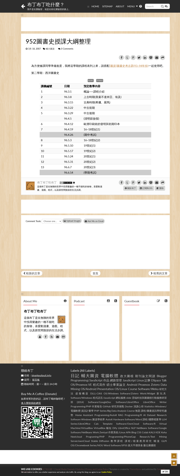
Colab (145, 432)
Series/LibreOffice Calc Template (91, 423)
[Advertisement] (95, 24)
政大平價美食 (135, 445)
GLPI (164, 440)
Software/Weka (148, 389)
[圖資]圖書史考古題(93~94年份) (128, 65)
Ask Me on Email (95, 221)
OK (165, 471)
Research (162, 415)
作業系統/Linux (116, 432)
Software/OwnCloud (127, 423)
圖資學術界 (98, 419)
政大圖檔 (127, 376)
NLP (133, 427)
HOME (95, 6)
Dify (114, 427)
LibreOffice (124, 427)
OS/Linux (121, 389)
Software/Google (157, 427)
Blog (133, 432)
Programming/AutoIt (105, 415)
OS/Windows (111, 393)
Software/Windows (81, 397)
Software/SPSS (119, 445)
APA (128, 432)
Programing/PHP (95, 436)
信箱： (36, 375)
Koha (164, 432)
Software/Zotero (129, 393)
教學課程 (117, 440)
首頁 (95, 273)
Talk (164, 380)
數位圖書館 (149, 445)
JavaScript (129, 380)
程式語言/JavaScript (104, 397)
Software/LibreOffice (127, 402)
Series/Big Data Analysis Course (117, 410)
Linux (140, 380)
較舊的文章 (159, 273)
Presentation (105, 389)
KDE (158, 432)
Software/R (149, 423)
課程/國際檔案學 (152, 419)
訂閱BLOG (146, 188)
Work (96, 432)
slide (128, 397)
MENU (132, 6)
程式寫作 (99, 384)
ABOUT (120, 6)
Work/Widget (147, 393)
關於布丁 (130, 188)
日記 (75, 375)
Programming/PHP (81, 406)
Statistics (149, 406)
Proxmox (144, 384)
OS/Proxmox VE (81, 384)
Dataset (151, 415)
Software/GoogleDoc (99, 402)
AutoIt (109, 419)
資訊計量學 (87, 410)
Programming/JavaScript (87, 380)
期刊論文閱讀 (145, 376)
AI (144, 415)
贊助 (160, 188)
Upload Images (72, 221)
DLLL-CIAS (96, 393)
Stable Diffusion (100, 440)
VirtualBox (99, 427)
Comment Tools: (33, 221)
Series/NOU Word (100, 445)
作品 (106, 380)
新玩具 (162, 393)
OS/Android (89, 389)
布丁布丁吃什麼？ (45, 4)
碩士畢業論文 (116, 384)
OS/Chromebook (80, 445)
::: (88, 6)
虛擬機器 (82, 393)
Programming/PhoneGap (122, 436)
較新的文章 (31, 273)
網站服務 (121, 397)
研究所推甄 (118, 406)
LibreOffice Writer (155, 402)
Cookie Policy (106, 472)
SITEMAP (107, 6)
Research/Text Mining (153, 436)
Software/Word (133, 419)
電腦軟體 (110, 375)
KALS (152, 432)
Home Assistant (84, 415)
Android (132, 384)
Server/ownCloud (80, 440)
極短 (109, 427)
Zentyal (103, 432)
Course (132, 389)
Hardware (118, 419)
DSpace (156, 380)
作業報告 (97, 406)
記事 (147, 380)
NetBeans (141, 427)
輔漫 (157, 440)
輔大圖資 (50, 49)
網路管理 (116, 380)
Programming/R (133, 415)
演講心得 (139, 406)
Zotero (155, 384)
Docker (129, 406)
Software (76, 419)
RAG (120, 415)
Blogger (162, 376)
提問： (30, 379)
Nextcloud (76, 436)
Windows (86, 419)
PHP (96, 410)
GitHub (107, 406)
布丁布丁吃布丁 (47, 182)
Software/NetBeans (81, 432)
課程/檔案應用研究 (138, 440)
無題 (137, 410)
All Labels (87, 370)
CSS (139, 432)
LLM (164, 419)
